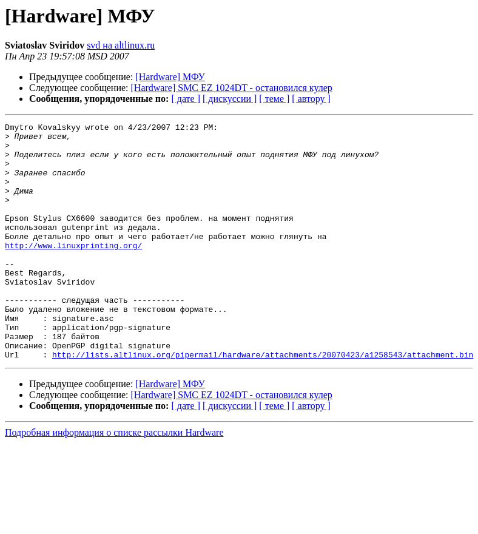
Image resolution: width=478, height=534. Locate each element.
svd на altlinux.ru (121, 45)
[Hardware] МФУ (170, 77)
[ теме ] (274, 98)
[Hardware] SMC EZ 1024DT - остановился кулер (231, 88)
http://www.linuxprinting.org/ (73, 270)
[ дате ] (185, 98)
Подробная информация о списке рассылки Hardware (114, 480)
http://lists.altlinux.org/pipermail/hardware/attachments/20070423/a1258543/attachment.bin (262, 401)
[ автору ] (311, 98)
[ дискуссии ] (230, 98)
